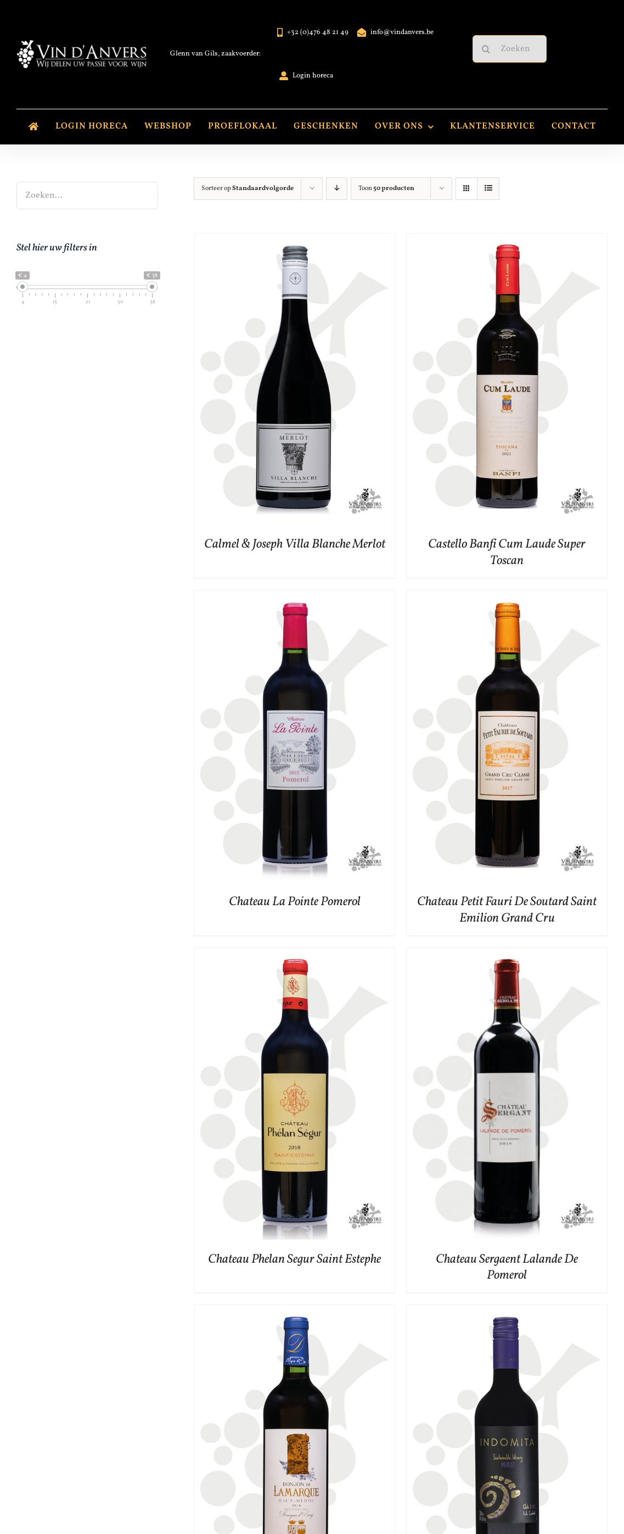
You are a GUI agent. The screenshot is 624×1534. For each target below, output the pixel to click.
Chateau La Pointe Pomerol (295, 902)
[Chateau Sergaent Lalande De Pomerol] (507, 956)
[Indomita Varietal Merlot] (507, 1313)
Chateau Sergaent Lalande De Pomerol (507, 1268)
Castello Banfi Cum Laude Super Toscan (507, 552)
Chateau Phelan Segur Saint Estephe (294, 1259)
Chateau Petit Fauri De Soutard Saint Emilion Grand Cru (507, 910)
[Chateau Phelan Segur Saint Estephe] (294, 956)
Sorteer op (247, 188)
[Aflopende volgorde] (336, 188)
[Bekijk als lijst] (488, 188)
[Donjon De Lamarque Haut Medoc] (294, 1313)
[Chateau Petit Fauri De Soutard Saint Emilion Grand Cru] (507, 599)
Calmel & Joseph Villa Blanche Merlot (294, 544)
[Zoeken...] (510, 49)
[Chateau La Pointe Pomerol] (294, 599)
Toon (386, 188)
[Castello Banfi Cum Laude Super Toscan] (507, 242)
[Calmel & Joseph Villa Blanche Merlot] (294, 242)
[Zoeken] (486, 49)
